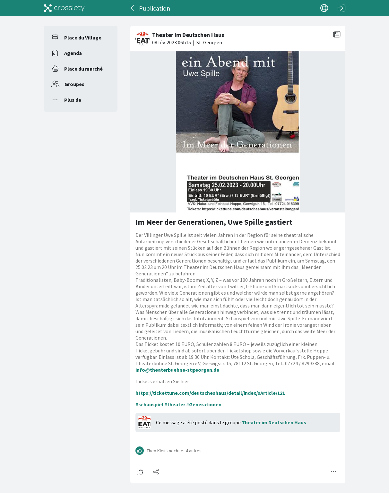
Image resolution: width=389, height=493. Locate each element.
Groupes (74, 84)
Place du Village (82, 37)
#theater (174, 404)
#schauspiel (149, 404)
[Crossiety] (64, 8)
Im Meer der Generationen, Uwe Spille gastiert (213, 222)
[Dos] (132, 8)
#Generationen (203, 404)
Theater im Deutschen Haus (274, 422)
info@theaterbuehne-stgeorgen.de (177, 370)
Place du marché (83, 68)
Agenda (73, 53)
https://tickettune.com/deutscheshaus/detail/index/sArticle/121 (210, 393)
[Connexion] (341, 8)
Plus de (72, 100)
